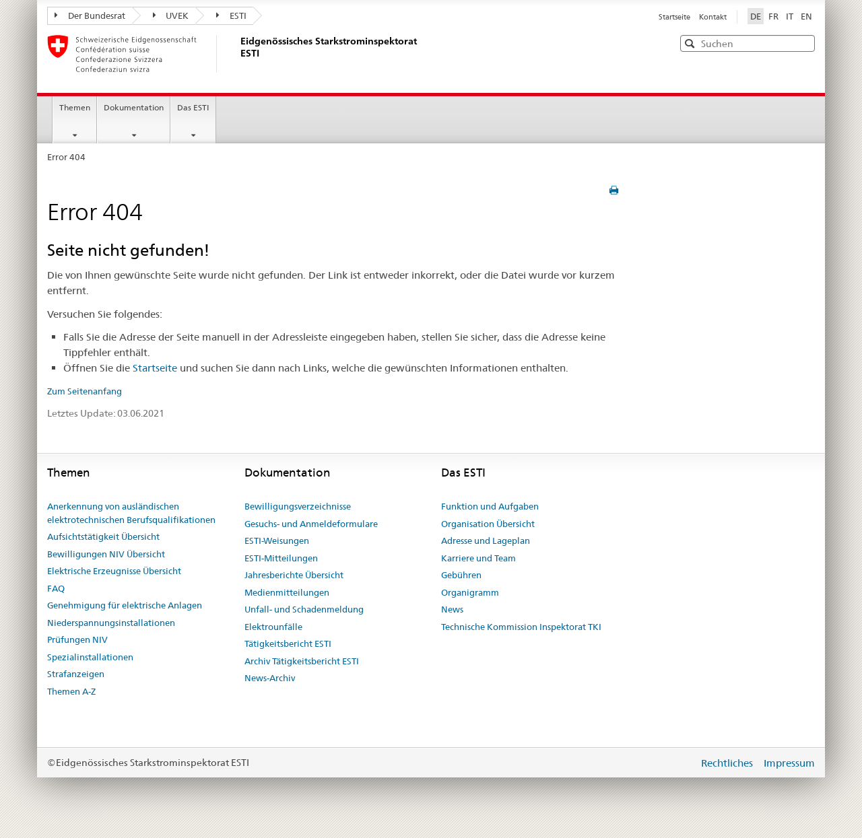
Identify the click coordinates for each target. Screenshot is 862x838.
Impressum (789, 763)
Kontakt (713, 17)
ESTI (231, 15)
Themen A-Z (71, 691)
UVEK (171, 15)
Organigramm (470, 592)
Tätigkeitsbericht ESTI (287, 643)
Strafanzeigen (75, 673)
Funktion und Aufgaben (490, 506)
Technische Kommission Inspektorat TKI (521, 626)
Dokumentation (134, 107)
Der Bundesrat (90, 15)
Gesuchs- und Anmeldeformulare (311, 523)
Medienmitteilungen (286, 592)
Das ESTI (193, 107)
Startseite (675, 17)
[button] (803, 43)
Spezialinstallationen (90, 657)
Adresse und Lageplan (485, 540)
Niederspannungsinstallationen (111, 622)
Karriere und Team (478, 558)
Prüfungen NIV (77, 639)
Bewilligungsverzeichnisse (297, 506)
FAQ (56, 588)
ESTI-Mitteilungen (281, 558)
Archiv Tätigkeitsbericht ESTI (301, 661)
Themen (74, 107)
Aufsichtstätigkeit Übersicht (103, 536)
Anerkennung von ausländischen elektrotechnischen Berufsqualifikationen (131, 513)
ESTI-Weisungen (276, 540)
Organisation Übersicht (488, 523)
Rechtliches (728, 763)
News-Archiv (269, 677)
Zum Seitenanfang (84, 391)
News (452, 609)
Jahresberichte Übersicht (293, 574)
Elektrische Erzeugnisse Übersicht (114, 570)
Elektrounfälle (273, 626)
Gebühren (461, 574)
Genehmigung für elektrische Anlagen (124, 605)
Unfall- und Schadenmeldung (304, 609)
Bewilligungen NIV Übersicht (106, 554)
